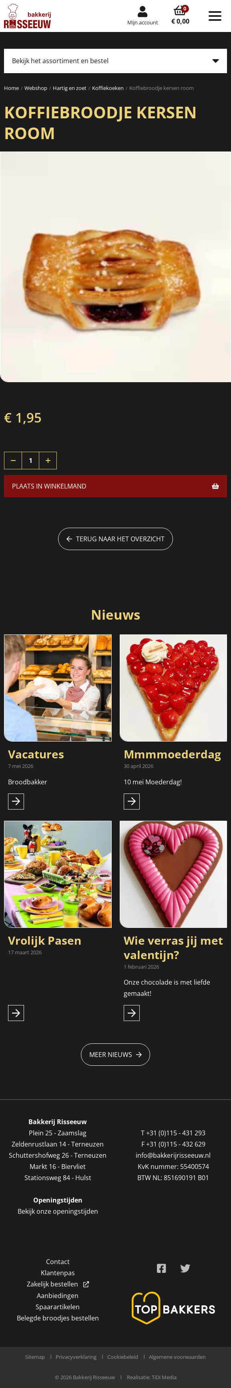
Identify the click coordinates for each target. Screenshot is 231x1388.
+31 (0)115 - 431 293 (175, 1133)
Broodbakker (28, 782)
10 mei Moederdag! (153, 782)
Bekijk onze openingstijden (58, 1211)
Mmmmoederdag (172, 754)
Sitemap (35, 1356)
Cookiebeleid (122, 1356)
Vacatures (36, 754)
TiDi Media (164, 1377)
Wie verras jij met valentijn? (173, 947)
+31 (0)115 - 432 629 (175, 1144)
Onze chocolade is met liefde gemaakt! (167, 988)
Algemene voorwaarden (177, 1356)
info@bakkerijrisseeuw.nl (173, 1155)
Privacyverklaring (76, 1356)
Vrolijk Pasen (44, 940)
